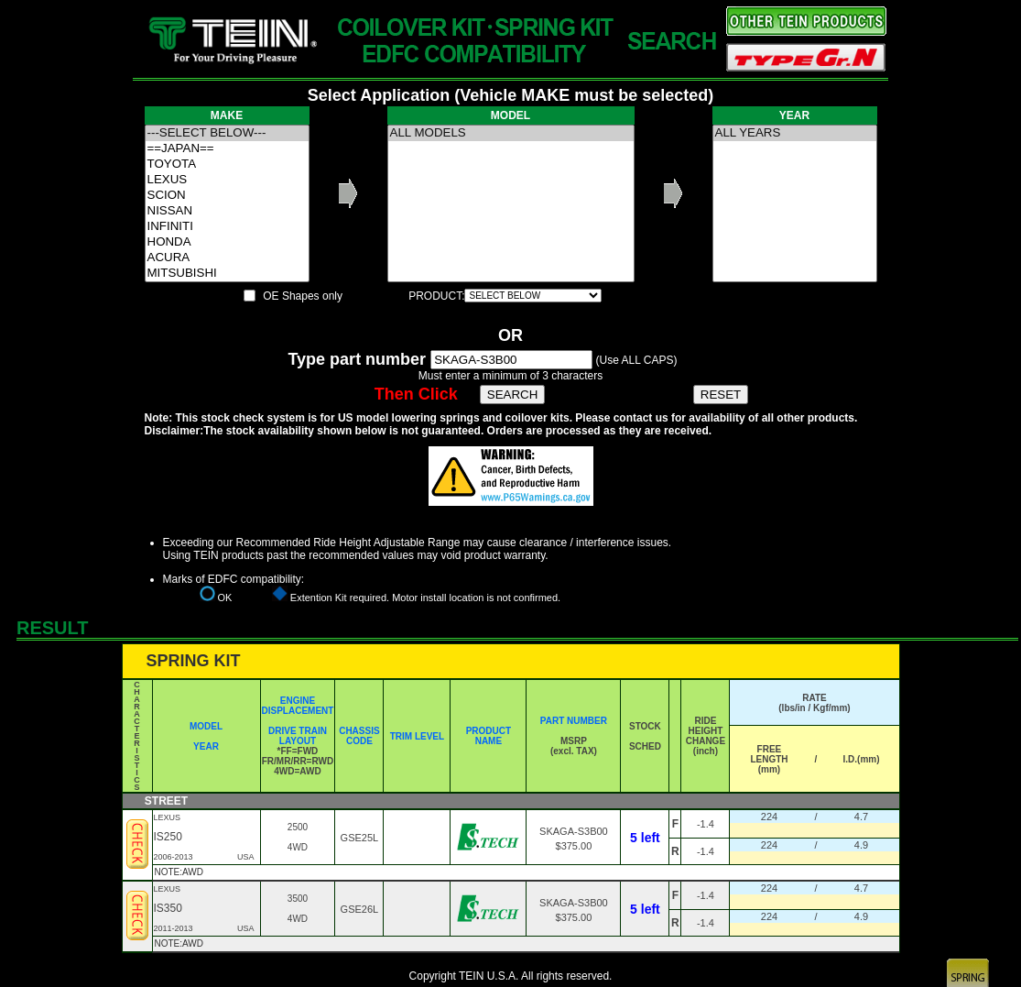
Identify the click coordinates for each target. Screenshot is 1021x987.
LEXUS (227, 180)
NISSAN (227, 211)
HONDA (227, 242)
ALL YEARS (794, 133)
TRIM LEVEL (417, 736)
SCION (227, 195)
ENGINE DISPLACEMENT (298, 706)
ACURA (227, 258)
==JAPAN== (227, 149)
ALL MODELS (511, 133)
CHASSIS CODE (359, 736)
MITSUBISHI (227, 273)
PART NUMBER (573, 721)
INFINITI (227, 227)
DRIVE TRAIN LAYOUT (297, 736)
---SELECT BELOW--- (227, 133)
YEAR (206, 746)
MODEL (206, 726)
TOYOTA (227, 164)
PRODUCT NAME (488, 736)
